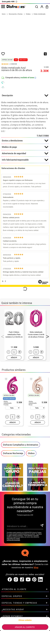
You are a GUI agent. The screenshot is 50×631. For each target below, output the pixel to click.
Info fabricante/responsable (25, 160)
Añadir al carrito (25, 627)
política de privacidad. (13, 540)
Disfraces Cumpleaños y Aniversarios (20, 444)
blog (36, 567)
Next (46, 335)
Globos (31, 453)
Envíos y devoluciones (25, 141)
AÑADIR (14, 357)
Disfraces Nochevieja (13, 453)
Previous (1, 335)
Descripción (25, 95)
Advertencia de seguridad (25, 153)
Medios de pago (25, 147)
